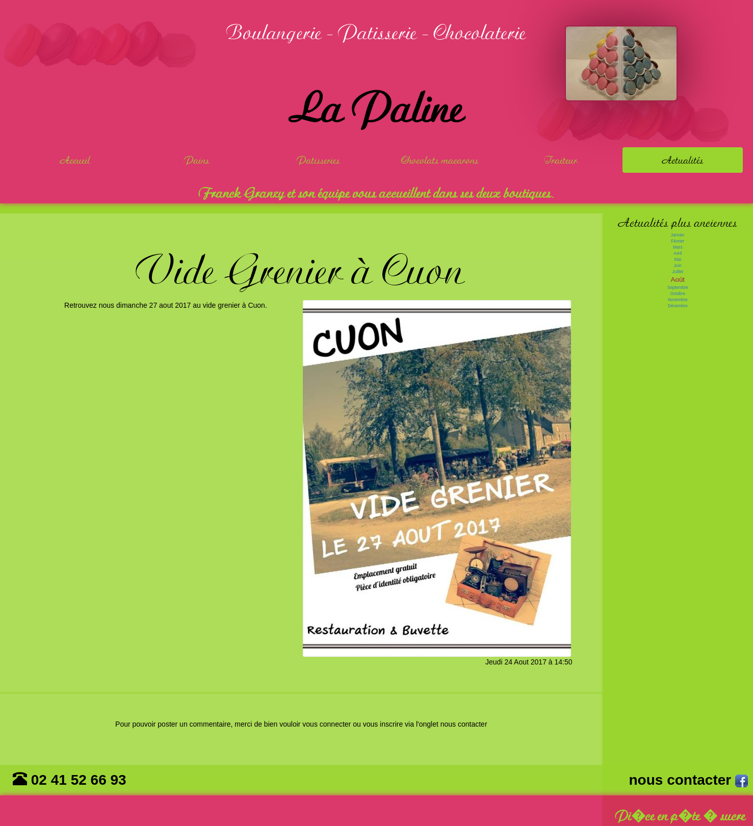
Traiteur (561, 160)
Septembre (677, 287)
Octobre (677, 293)
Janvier (678, 234)
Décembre (678, 305)
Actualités (683, 160)
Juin (678, 265)
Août (677, 279)
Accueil (75, 160)
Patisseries (318, 160)
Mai (678, 259)
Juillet (677, 271)
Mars (678, 247)
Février (677, 241)
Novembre (678, 299)
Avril (677, 253)
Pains (197, 160)
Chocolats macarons (440, 160)
